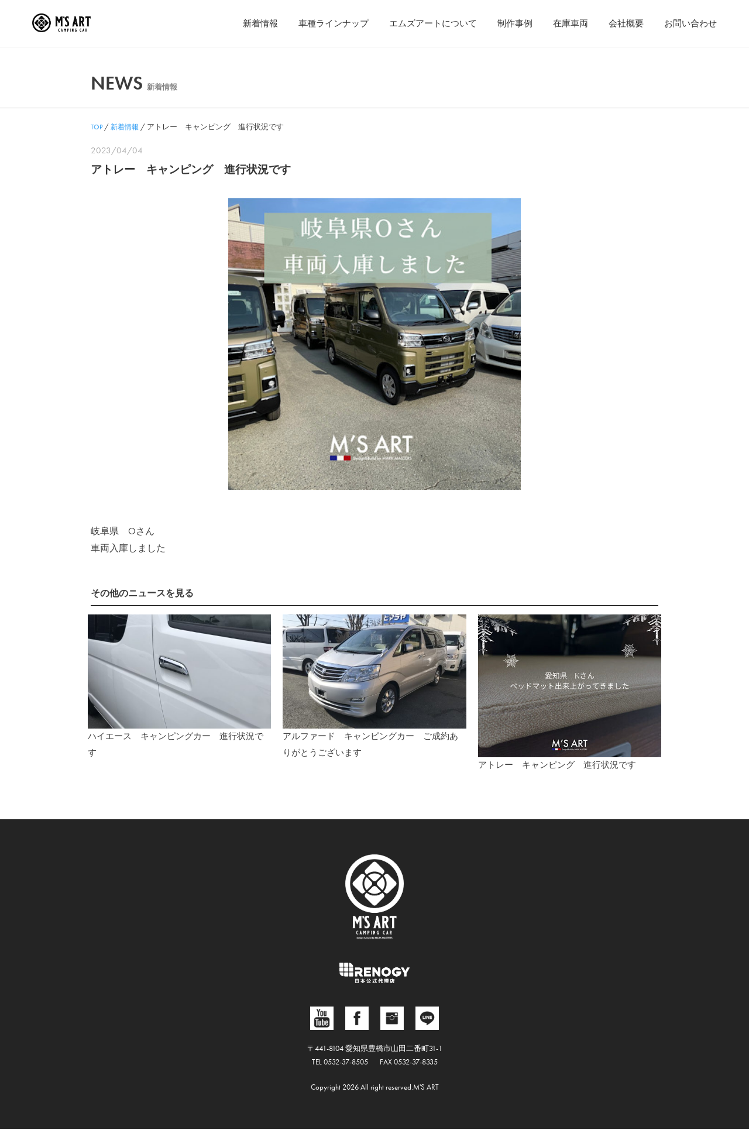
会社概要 (621, 23)
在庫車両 (563, 23)
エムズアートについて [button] (419, 23)
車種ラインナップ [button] (314, 23)
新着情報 (238, 23)
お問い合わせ (689, 23)
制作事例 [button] (505, 23)
